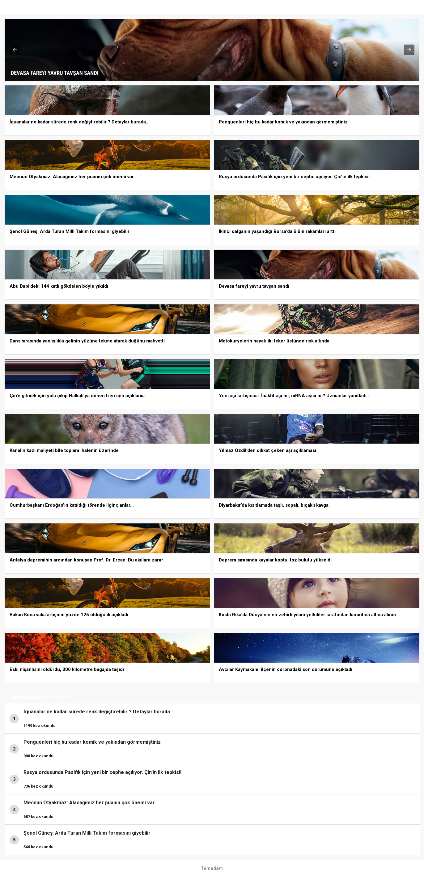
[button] (15, 50)
